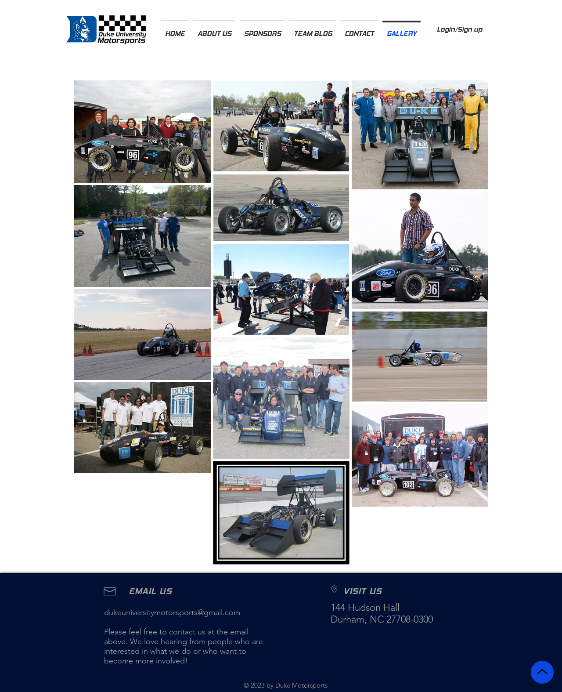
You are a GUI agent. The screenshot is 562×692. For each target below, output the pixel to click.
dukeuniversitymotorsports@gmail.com (172, 612)
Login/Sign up (459, 29)
